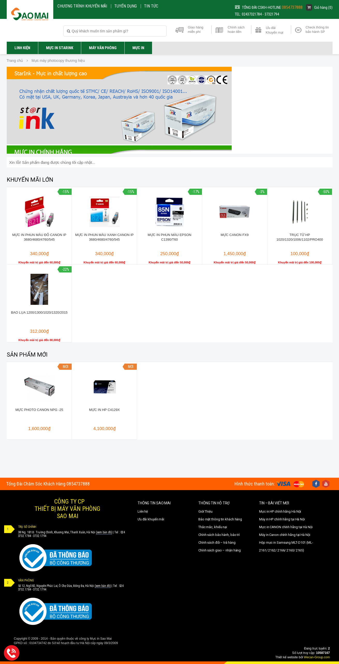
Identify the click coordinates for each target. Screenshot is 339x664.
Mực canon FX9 (234, 235)
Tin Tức (151, 6)
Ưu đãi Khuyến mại (274, 30)
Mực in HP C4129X (104, 410)
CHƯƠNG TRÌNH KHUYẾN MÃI (82, 6)
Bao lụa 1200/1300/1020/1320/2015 (39, 312)
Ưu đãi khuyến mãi (151, 519)
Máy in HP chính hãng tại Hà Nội (282, 519)
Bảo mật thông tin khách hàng (220, 519)
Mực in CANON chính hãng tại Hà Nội (286, 527)
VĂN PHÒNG (26, 580)
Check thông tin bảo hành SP (317, 29)
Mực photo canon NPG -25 (39, 410)
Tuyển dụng (125, 6)
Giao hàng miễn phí (195, 29)
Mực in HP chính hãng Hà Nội (280, 511)
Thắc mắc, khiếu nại (212, 527)
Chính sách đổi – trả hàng (217, 542)
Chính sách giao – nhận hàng (219, 550)
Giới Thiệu (205, 511)
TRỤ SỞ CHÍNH (27, 527)
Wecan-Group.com (317, 657)
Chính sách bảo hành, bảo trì (219, 535)
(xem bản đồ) (104, 532)
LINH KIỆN (22, 48)
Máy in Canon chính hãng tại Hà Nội (284, 535)
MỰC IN (138, 48)
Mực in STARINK (59, 48)
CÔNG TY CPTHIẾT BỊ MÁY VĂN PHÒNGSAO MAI (67, 509)
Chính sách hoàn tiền (236, 29)
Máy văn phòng (103, 48)
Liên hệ (143, 511)
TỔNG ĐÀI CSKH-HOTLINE (269, 7)
